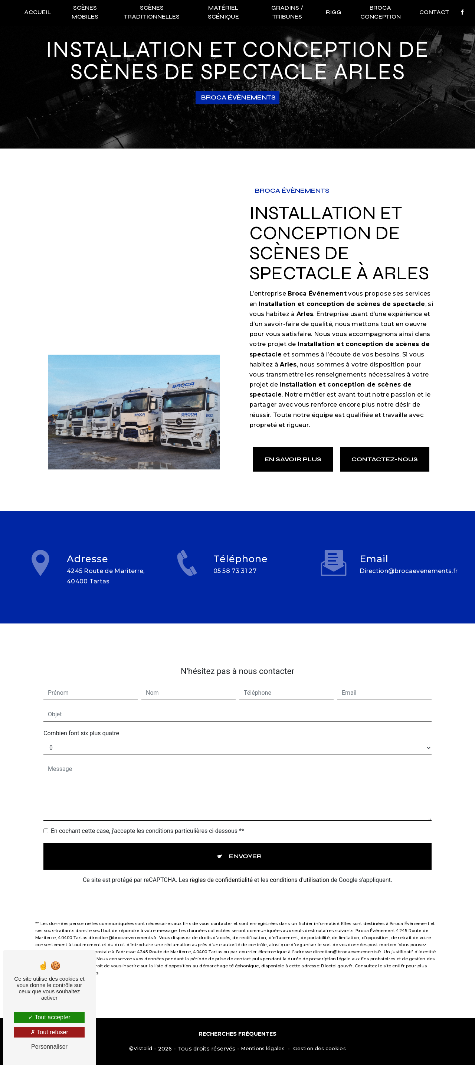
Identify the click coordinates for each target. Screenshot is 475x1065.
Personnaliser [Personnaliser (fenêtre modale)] (49, 1046)
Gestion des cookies (319, 1048)
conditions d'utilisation (299, 869)
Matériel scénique (223, 12)
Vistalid (143, 1048)
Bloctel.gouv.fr (337, 955)
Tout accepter (49, 1017)
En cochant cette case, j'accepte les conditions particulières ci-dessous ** (147, 820)
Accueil (37, 12)
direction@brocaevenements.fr (409, 560)
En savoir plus (293, 459)
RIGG (333, 12)
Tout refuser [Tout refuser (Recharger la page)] (49, 1032)
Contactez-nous (384, 459)
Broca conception (380, 12)
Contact (434, 12)
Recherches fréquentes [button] (237, 1033)
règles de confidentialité (221, 869)
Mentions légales (263, 1048)
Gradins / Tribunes (287, 12)
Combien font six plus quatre (81, 722)
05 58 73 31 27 (235, 582)
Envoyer (245, 845)
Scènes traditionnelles (152, 12)
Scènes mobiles (85, 12)
